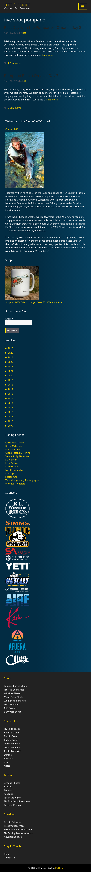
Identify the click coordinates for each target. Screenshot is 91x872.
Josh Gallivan (12, 463)
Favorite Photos (12, 805)
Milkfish (59, 868)
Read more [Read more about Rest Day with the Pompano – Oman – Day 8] (47, 54)
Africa (7, 765)
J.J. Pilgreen (11, 459)
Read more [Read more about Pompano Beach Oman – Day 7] (52, 99)
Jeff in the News (12, 797)
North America (12, 743)
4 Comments (14, 63)
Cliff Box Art (10, 708)
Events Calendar (12, 822)
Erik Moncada (12, 449)
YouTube (8, 793)
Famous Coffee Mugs (15, 685)
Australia (8, 758)
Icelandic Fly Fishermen (17, 456)
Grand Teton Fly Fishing (17, 452)
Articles (8, 786)
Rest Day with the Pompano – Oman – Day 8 (42, 27)
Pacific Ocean (11, 736)
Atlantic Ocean (12, 732)
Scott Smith (11, 476)
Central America (12, 750)
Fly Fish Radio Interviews (17, 801)
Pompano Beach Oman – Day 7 (31, 75)
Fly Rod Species (12, 728)
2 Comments (14, 107)
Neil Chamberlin (14, 469)
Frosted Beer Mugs (14, 689)
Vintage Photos (12, 782)
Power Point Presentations (18, 829)
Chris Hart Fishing (14, 442)
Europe (8, 754)
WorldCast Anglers (15, 483)
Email (9, 318)
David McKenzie (13, 445)
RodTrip (9, 473)
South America (12, 747)
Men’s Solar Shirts (13, 697)
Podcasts (9, 790)
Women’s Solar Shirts (15, 700)
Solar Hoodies (11, 704)
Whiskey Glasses (13, 693)
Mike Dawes (11, 466)
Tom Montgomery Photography (22, 480)
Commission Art (12, 711)
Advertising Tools (13, 836)
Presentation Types (14, 825)
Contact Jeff (11, 129)
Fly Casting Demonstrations (18, 833)
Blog (6, 854)
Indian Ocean (11, 739)
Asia (6, 762)
